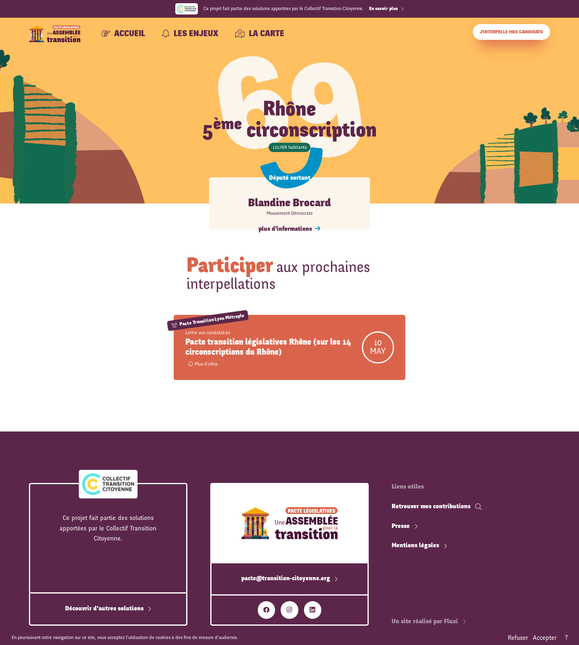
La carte (259, 34)
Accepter (544, 637)
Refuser (518, 637)
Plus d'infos (203, 364)
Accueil (123, 34)
